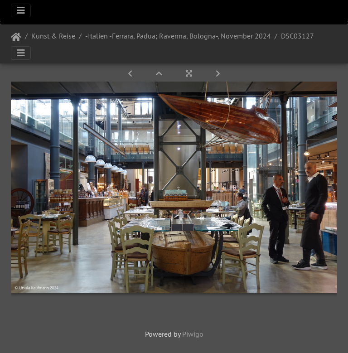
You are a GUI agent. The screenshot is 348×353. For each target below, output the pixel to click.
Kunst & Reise (53, 35)
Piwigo (192, 333)
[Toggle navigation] (21, 10)
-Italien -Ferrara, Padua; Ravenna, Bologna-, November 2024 (178, 35)
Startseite (16, 37)
